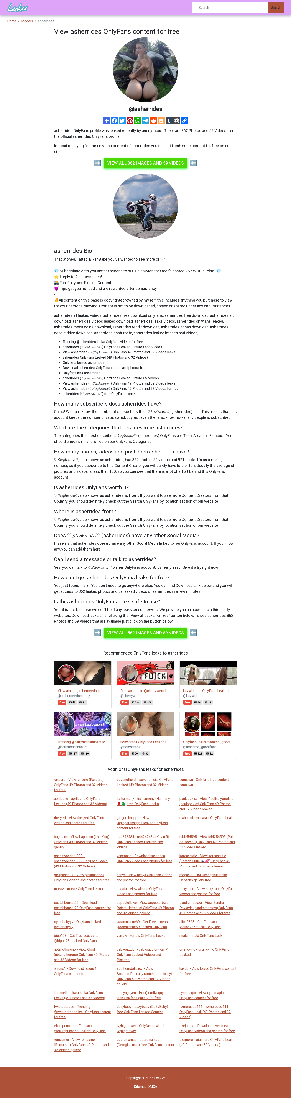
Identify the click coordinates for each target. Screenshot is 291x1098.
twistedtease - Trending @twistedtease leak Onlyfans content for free (82, 1012)
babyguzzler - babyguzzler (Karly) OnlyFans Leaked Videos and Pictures (142, 954)
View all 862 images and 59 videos (145, 163)
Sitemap (140, 1087)
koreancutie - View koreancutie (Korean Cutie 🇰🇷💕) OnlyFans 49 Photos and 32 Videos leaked (204, 861)
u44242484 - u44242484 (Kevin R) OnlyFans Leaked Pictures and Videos (143, 842)
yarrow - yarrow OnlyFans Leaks (141, 936)
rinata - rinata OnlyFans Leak (200, 936)
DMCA (152, 1087)
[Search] (230, 7)
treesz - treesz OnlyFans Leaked (79, 889)
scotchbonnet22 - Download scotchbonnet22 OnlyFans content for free (82, 908)
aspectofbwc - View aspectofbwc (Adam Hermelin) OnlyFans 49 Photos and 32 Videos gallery (145, 908)
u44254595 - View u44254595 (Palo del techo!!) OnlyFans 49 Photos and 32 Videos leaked (207, 842)
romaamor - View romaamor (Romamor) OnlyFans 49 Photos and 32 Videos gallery (81, 1045)
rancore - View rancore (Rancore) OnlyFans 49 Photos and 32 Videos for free (81, 785)
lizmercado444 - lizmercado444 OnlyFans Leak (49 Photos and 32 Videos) (205, 1012)
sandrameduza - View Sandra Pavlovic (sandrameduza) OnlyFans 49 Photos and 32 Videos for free (206, 908)
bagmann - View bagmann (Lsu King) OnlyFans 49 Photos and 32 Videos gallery (81, 842)
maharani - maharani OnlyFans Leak (206, 818)
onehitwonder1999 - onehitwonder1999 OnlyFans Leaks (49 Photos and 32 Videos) (81, 861)
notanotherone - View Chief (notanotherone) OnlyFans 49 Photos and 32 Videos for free (82, 954)
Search (276, 7)
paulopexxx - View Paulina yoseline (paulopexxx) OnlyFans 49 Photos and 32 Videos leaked (206, 804)
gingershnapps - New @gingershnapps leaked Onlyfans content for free (142, 823)
